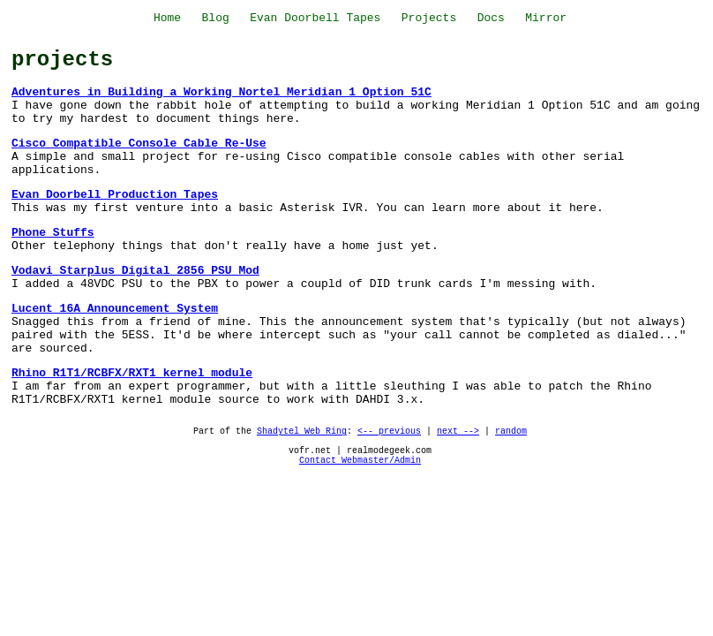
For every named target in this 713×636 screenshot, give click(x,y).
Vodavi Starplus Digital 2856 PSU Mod (135, 270)
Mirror (546, 18)
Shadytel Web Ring (302, 431)
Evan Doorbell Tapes (315, 18)
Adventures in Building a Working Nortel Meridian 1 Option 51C (221, 92)
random (511, 431)
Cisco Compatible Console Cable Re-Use (138, 143)
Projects (429, 18)
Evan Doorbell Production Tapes (114, 194)
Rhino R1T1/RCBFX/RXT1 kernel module (131, 373)
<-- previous (389, 431)
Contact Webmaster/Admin (360, 461)
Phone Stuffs (52, 232)
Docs (491, 18)
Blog (215, 18)
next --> (458, 431)
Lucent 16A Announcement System (114, 308)
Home (167, 18)
